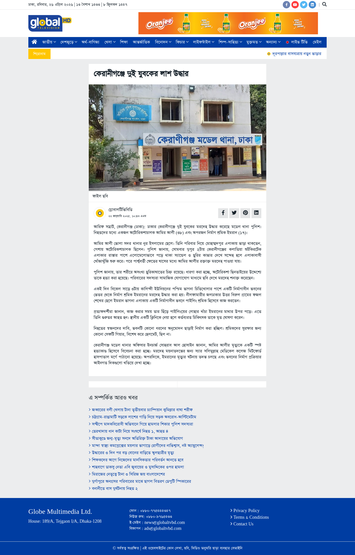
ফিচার (182, 42)
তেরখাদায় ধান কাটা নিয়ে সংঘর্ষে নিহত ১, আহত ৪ (128, 431)
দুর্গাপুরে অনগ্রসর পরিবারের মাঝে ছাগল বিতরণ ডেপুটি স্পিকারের (140, 481)
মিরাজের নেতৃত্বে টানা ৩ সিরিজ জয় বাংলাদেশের (127, 474)
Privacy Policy (245, 510)
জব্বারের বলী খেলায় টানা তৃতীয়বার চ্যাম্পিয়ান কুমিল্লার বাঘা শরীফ (141, 410)
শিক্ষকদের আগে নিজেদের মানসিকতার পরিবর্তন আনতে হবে (136, 460)
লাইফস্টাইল (203, 42)
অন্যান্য (273, 42)
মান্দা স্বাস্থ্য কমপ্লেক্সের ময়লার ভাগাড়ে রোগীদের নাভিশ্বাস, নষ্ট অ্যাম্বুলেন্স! (146, 446)
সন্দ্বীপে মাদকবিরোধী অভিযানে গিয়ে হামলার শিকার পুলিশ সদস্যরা (141, 424)
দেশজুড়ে (68, 42)
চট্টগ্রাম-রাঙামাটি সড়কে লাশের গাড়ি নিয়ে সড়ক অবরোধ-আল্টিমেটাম (142, 417)
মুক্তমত (254, 42)
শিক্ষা (124, 42)
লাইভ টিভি (296, 42)
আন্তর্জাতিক (141, 42)
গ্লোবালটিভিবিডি (120, 210)
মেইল (317, 42)
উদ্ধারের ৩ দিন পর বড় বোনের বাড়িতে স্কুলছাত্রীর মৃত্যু (131, 453)
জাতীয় (49, 42)
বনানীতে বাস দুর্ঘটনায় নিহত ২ (113, 489)
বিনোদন (163, 42)
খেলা (110, 42)
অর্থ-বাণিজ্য (90, 42)
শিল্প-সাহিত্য (230, 42)
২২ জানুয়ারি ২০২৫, (119, 216)
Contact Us (242, 524)
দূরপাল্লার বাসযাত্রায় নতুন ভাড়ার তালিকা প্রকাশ (307, 54)
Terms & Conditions (250, 517)
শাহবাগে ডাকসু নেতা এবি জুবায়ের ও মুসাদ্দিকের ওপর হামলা (136, 467)
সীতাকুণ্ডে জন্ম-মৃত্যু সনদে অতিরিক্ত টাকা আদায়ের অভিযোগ (136, 438)
